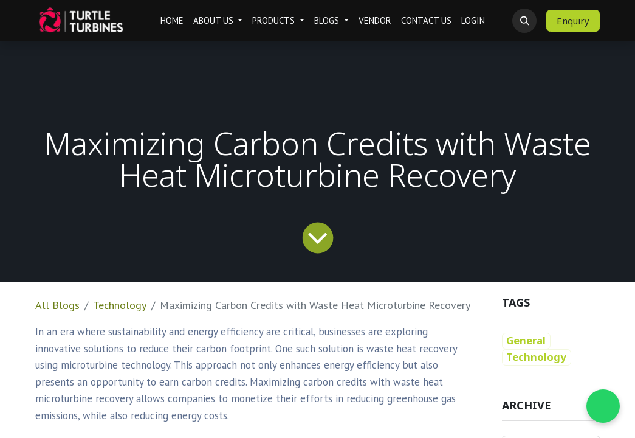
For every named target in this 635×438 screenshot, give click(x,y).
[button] (524, 21)
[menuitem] (172, 21)
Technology (119, 305)
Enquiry (573, 21)
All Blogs (57, 305)
